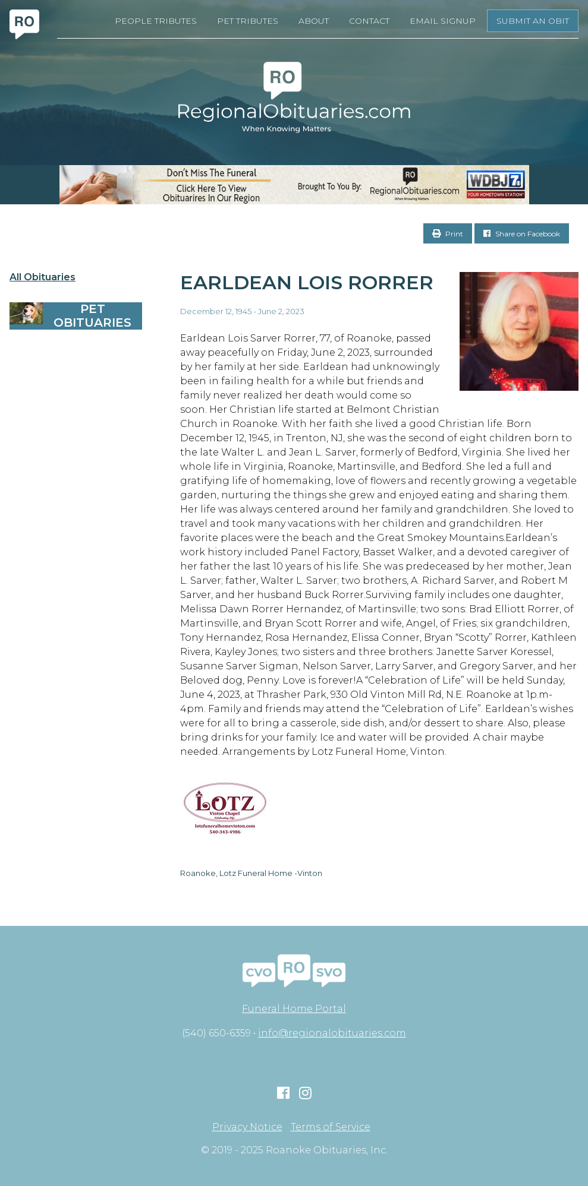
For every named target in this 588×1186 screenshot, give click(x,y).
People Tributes (156, 20)
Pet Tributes (247, 20)
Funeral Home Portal (294, 1008)
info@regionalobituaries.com (332, 1033)
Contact (369, 20)
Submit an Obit (532, 20)
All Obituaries (43, 277)
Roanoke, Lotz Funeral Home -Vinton (251, 873)
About (313, 20)
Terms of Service (330, 1127)
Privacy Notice (247, 1127)
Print (447, 233)
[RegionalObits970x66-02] (294, 184)
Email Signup (443, 20)
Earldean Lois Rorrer (306, 282)
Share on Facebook (521, 233)
